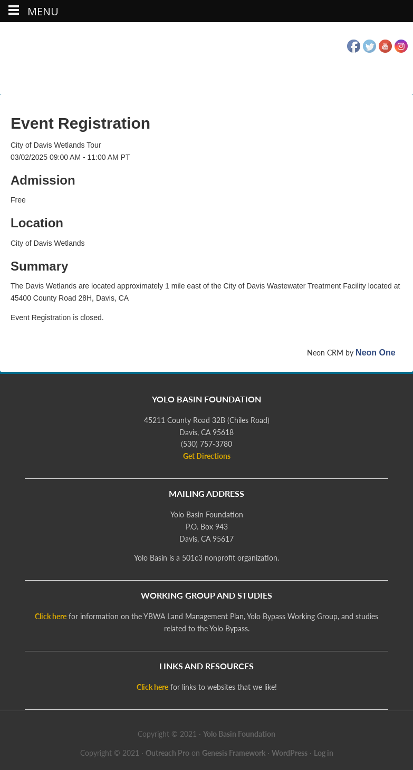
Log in (323, 752)
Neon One (376, 352)
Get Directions (206, 455)
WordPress (290, 752)
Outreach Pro (167, 752)
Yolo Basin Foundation (207, 59)
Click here (50, 616)
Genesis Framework (233, 752)
